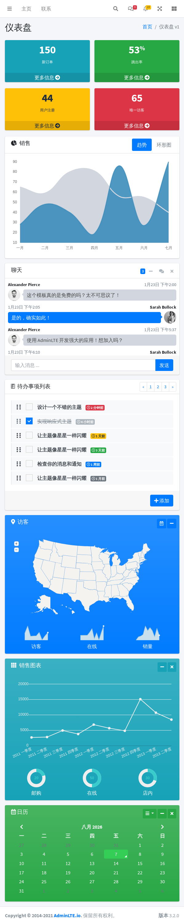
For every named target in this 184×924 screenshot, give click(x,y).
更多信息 (47, 77)
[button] (9, 8)
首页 (147, 26)
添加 (161, 500)
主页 (26, 9)
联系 (46, 9)
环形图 (164, 145)
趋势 (142, 145)
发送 (164, 365)
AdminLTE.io (67, 915)
